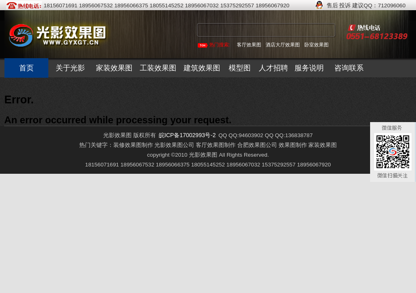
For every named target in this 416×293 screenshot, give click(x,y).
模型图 (240, 68)
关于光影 (70, 68)
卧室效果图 (316, 45)
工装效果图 (158, 68)
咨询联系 (349, 68)
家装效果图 (114, 68)
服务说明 (309, 68)
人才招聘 (273, 68)
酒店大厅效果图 (283, 45)
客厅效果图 (249, 45)
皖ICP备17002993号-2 (187, 135)
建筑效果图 (202, 68)
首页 (26, 68)
